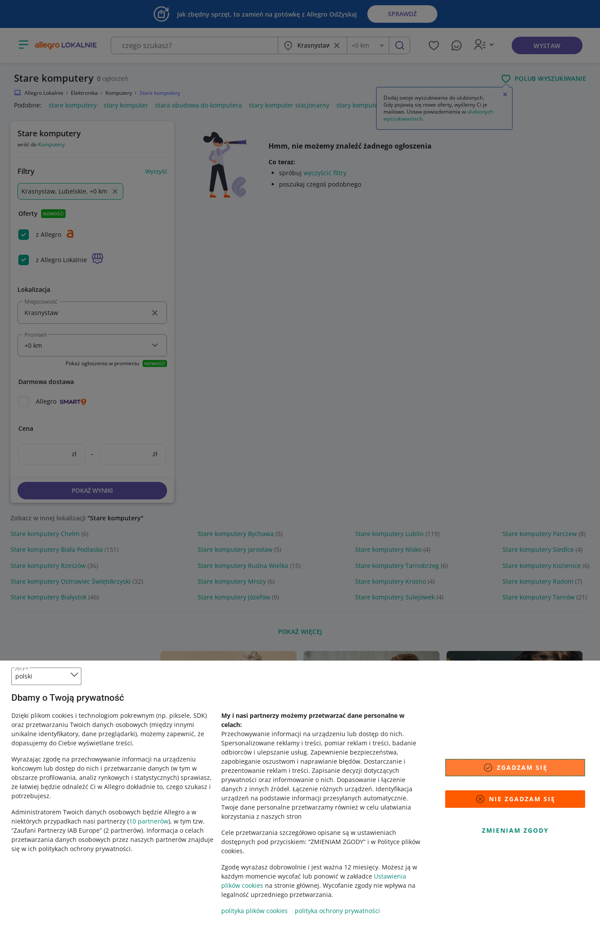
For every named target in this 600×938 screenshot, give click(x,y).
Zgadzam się (515, 767)
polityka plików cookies (254, 911)
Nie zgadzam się (515, 799)
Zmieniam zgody (515, 830)
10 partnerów (148, 821)
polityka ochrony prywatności (337, 911)
